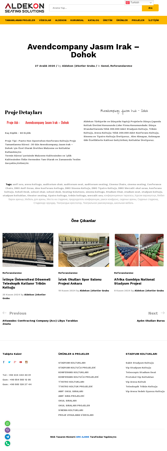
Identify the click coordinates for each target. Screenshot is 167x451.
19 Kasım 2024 (67, 290)
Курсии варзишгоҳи (145, 195)
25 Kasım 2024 (11, 294)
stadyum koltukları (14, 195)
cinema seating (136, 184)
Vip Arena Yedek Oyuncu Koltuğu (145, 391)
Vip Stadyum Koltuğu (138, 367)
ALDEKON (60, 20)
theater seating (37, 195)
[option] (84, 262)
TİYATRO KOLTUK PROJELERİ (75, 386)
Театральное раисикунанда (98, 203)
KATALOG (93, 20)
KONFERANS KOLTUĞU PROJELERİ (78, 377)
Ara (150, 8)
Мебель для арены (35, 199)
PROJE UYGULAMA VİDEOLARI (75, 415)
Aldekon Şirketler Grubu (78, 65)
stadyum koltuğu (152, 191)
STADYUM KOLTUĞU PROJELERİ (77, 367)
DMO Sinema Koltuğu (77, 188)
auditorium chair (53, 184)
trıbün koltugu (77, 195)
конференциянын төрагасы (119, 195)
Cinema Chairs (117, 184)
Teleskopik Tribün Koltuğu (141, 386)
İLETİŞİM (153, 20)
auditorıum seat (73, 184)
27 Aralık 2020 (45, 65)
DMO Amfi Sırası (24, 188)
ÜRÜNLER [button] (122, 20)
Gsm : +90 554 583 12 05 (17, 379)
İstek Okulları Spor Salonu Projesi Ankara (79, 281)
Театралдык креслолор (69, 203)
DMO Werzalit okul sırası (133, 188)
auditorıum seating (96, 184)
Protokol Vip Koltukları (140, 377)
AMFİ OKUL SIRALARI (70, 391)
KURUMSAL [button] (77, 20)
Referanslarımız (121, 65)
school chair (38, 191)
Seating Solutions (73, 191)
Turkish (132, 3)
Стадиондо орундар (44, 203)
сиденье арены (128, 199)
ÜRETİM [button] (107, 20)
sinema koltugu (95, 191)
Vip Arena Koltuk (136, 381)
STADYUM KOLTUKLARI (71, 362)
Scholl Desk (22, 191)
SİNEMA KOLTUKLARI (70, 410)
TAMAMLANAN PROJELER (20, 20)
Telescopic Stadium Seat (141, 372)
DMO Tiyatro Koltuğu (104, 188)
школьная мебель (123, 203)
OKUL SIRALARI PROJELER (74, 405)
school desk (53, 191)
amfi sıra (18, 184)
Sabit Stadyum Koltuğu (140, 362)
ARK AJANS (82, 436)
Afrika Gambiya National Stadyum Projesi (134, 281)
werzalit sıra (95, 195)
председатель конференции (84, 199)
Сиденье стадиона (148, 199)
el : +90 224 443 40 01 (17, 375)
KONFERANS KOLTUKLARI (73, 372)
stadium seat (132, 191)
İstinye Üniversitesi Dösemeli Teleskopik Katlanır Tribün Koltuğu (26, 283)
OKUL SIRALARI (67, 400)
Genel (105, 65)
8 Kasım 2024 (122, 290)
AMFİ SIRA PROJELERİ (71, 396)
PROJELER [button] (138, 20)
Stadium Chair (114, 191)
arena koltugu (33, 184)
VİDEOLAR (45, 20)
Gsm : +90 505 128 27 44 (17, 384)
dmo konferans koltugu (49, 188)
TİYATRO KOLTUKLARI (71, 381)
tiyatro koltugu (57, 195)
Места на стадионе (57, 199)
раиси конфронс (110, 199)
